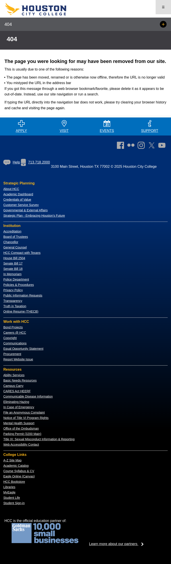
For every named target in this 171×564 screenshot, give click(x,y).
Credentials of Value (17, 199)
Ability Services (13, 375)
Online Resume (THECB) (20, 311)
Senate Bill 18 (12, 269)
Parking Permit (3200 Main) (22, 434)
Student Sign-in (14, 503)
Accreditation (12, 231)
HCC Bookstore (14, 481)
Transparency (12, 301)
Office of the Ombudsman (21, 428)
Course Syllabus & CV (18, 471)
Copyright (10, 338)
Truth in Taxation (14, 306)
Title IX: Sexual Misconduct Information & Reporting (39, 439)
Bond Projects (13, 327)
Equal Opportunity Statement (23, 348)
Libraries (9, 487)
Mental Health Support (18, 423)
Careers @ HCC (14, 332)
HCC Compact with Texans (22, 253)
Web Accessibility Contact (21, 444)
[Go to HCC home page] (42, 14)
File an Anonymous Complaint (24, 412)
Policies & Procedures (18, 285)
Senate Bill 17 (12, 263)
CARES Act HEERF (17, 391)
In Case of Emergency (18, 407)
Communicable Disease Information (28, 396)
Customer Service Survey (21, 205)
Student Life (11, 497)
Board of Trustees (15, 237)
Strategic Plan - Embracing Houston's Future (34, 215)
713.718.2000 (35, 162)
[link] (142, 146)
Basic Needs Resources (20, 380)
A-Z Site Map (12, 460)
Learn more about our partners (118, 544)
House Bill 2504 (14, 258)
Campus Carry (13, 386)
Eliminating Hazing (16, 402)
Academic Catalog (16, 465)
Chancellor (10, 242)
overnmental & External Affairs (27, 210)
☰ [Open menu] (163, 7)
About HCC (11, 189)
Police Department (16, 279)
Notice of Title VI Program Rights (26, 418)
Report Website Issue (18, 359)
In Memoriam (12, 274)
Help (11, 162)
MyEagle (9, 492)
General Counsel (15, 247)
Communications (14, 343)
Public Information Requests (22, 295)
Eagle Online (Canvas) (19, 476)
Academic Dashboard (18, 194)
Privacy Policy (13, 290)
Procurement (12, 354)
